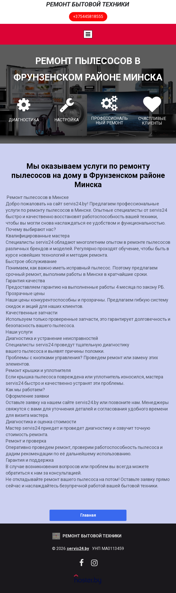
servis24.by (78, 548)
